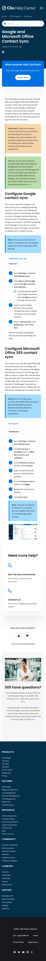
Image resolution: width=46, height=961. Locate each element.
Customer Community (10, 845)
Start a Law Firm (8, 834)
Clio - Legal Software (21, 935)
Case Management (9, 793)
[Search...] (23, 24)
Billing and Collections (10, 790)
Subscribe (5, 908)
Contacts (28, 16)
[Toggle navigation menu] (41, 8)
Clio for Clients (7, 770)
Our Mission (6, 875)
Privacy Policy (18, 942)
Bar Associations (8, 848)
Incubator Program (9, 851)
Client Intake (6, 787)
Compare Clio (7, 828)
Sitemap (5, 905)
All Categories (15, 16)
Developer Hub (7, 896)
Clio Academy (7, 902)
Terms (35, 935)
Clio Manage (6, 758)
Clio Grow (5, 761)
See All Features (8, 805)
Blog (3, 831)
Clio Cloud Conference (10, 822)
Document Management (11, 796)
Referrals (5, 854)
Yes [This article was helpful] (18, 635)
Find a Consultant (8, 899)
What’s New (6, 802)
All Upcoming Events (9, 816)
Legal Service (33, 942)
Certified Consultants (10, 861)
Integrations (6, 773)
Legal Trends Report (9, 825)
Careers (5, 881)
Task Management (8, 799)
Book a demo (23, 77)
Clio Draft (5, 764)
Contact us (14, 599)
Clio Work (5, 767)
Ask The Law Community (21, 574)
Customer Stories (8, 819)
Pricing (4, 776)
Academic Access (8, 857)
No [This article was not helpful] (27, 635)
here (29, 184)
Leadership (6, 878)
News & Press (7, 885)
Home (4, 16)
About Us (5, 872)
